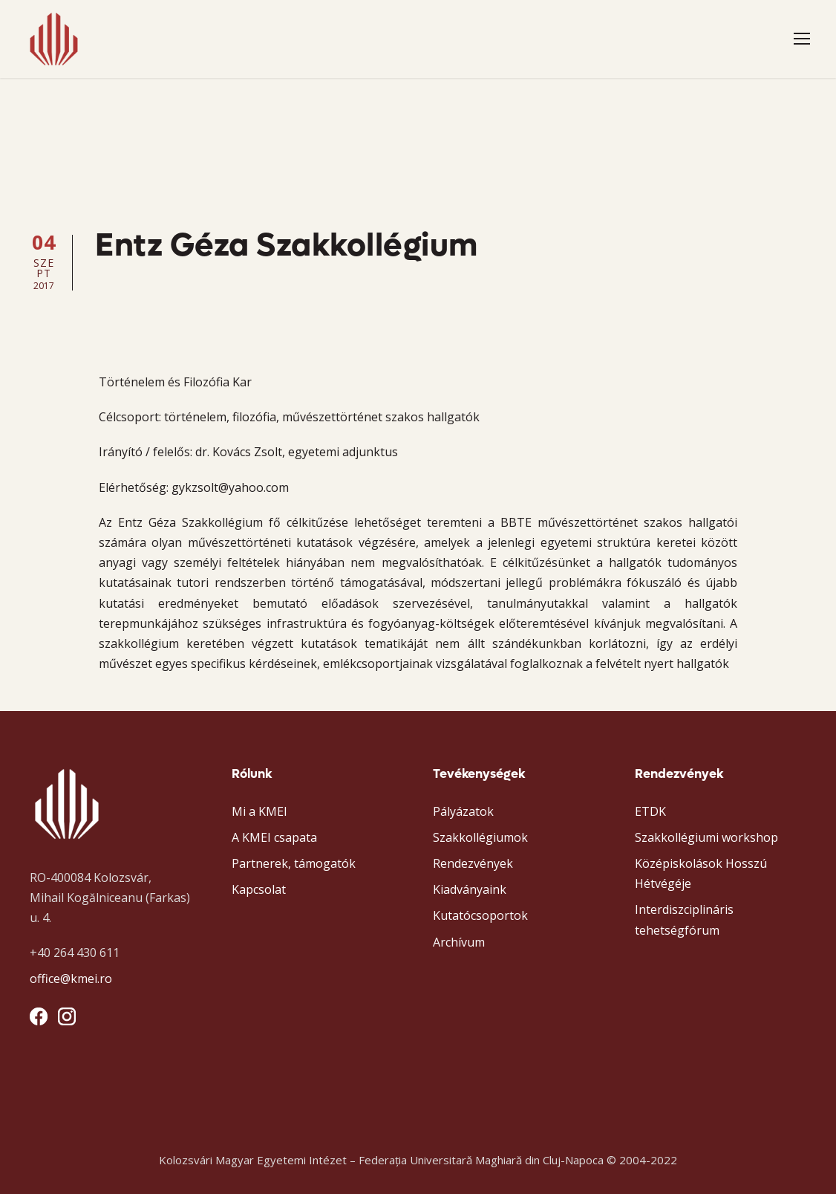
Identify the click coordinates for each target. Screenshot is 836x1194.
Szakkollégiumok (480, 837)
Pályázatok (463, 811)
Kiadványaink (469, 889)
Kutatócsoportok (480, 915)
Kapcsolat (259, 889)
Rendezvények (473, 863)
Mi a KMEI (259, 811)
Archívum (459, 942)
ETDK (650, 811)
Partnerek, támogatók (294, 863)
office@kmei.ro (71, 978)
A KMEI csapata (274, 837)
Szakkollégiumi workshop (706, 837)
